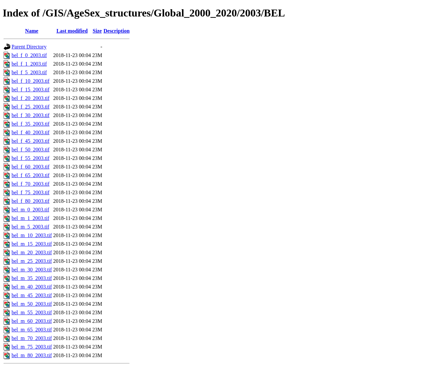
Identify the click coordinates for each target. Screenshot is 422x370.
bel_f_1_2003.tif (29, 64)
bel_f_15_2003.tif (30, 89)
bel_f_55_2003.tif (30, 158)
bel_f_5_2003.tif (29, 72)
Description (117, 31)
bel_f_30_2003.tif (30, 115)
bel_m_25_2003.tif (32, 261)
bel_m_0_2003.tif (30, 209)
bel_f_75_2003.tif (30, 192)
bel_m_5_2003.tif (30, 227)
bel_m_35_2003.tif (32, 278)
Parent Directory (29, 46)
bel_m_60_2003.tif (32, 321)
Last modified (72, 31)
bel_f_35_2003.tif (30, 124)
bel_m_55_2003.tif (32, 312)
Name (31, 31)
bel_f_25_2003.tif (30, 106)
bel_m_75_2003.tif (32, 347)
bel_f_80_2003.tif (30, 201)
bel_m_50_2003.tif (32, 304)
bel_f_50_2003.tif (30, 149)
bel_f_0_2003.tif (29, 55)
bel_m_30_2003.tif (32, 269)
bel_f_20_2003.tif (30, 98)
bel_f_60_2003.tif (30, 167)
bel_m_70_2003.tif (32, 338)
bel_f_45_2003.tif (30, 141)
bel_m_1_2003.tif (30, 218)
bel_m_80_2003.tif (32, 355)
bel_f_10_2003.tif (30, 81)
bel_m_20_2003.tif (32, 252)
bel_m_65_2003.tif (32, 329)
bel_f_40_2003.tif (30, 132)
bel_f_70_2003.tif (30, 184)
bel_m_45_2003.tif (32, 295)
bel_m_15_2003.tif (32, 244)
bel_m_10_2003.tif (32, 235)
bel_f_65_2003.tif (30, 175)
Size (97, 31)
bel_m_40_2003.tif (32, 287)
